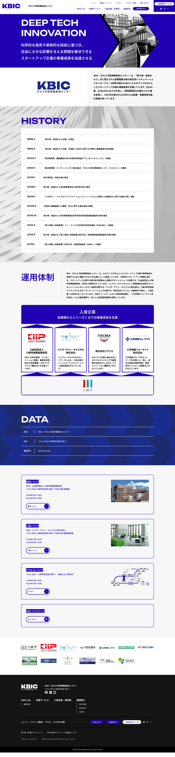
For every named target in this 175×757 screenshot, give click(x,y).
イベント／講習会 (36, 726)
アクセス (119, 3)
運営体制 (27, 708)
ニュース (93, 3)
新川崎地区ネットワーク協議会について (63, 737)
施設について (41, 506)
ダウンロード (41, 623)
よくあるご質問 (130, 3)
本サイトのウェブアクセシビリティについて (58, 743)
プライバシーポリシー (29, 743)
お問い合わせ (144, 3)
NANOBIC (82, 712)
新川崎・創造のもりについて (32, 737)
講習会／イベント (106, 3)
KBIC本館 (82, 708)
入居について (41, 552)
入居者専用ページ (164, 4)
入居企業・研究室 (112, 8)
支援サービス (94, 8)
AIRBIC (81, 716)
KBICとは (81, 8)
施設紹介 (127, 8)
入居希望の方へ (141, 8)
